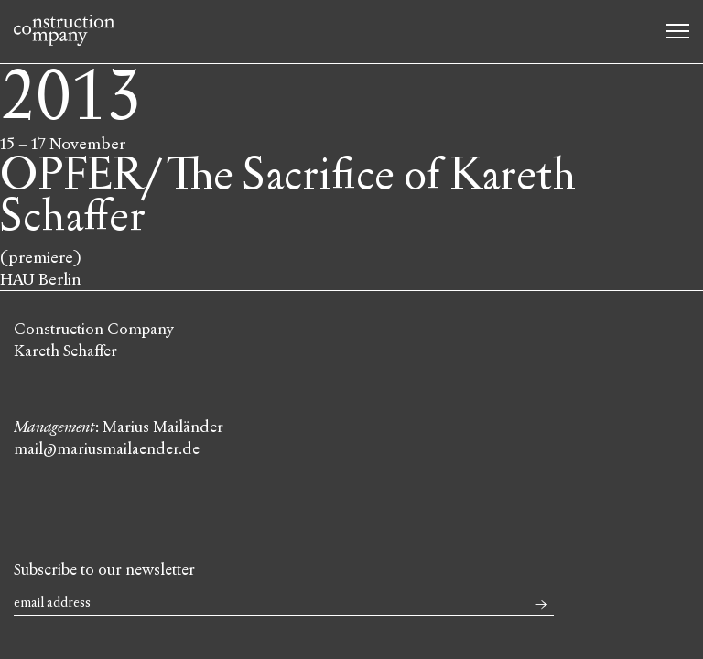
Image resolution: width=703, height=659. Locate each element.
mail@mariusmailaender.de (107, 449)
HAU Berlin (40, 279)
